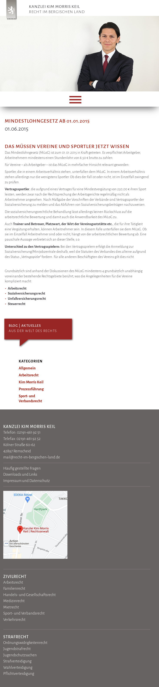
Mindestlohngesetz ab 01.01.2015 (47, 121)
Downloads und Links (20, 474)
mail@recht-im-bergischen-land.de (31, 457)
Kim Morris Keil (31, 382)
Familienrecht (14, 588)
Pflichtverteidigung (18, 674)
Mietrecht (11, 607)
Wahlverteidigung (17, 667)
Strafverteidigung (17, 661)
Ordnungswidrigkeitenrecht (25, 643)
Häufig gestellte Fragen (22, 468)
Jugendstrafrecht (17, 649)
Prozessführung (31, 389)
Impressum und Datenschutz (26, 481)
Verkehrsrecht (14, 620)
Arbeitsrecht (28, 375)
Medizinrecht (14, 601)
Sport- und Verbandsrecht (24, 613)
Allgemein (27, 368)
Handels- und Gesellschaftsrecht (29, 595)
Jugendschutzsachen (20, 655)
